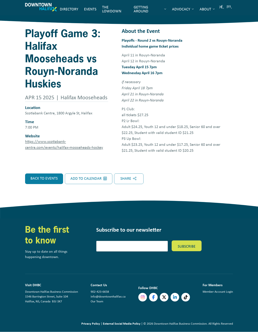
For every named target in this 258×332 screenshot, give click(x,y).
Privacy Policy (90, 323)
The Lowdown (111, 9)
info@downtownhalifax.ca (108, 296)
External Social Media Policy (121, 323)
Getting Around (141, 9)
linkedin (175, 297)
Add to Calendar (86, 178)
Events (90, 9)
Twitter (164, 297)
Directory (69, 9)
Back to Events (44, 178)
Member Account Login (218, 291)
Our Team (97, 301)
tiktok (185, 297)
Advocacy (181, 9)
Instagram (142, 297)
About (205, 9)
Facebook (153, 297)
